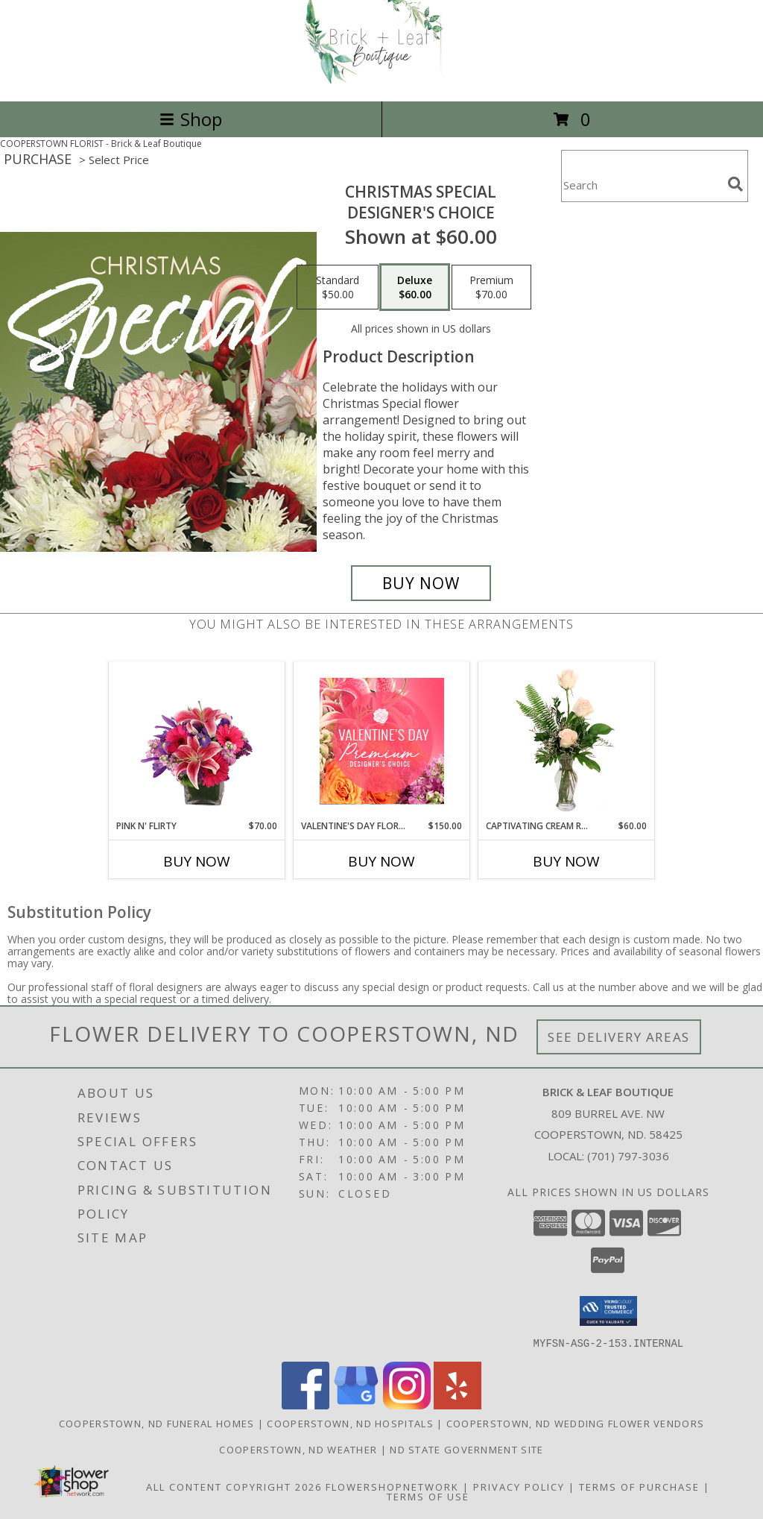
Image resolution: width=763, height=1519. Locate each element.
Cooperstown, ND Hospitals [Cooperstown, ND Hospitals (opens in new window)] (350, 1423)
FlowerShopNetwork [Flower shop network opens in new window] (392, 1486)
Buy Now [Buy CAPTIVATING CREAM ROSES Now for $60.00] (566, 861)
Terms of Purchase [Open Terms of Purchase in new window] (639, 1486)
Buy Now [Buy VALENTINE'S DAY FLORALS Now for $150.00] (381, 861)
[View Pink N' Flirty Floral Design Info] (197, 741)
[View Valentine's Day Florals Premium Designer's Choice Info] (382, 741)
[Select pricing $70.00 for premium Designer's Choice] (491, 287)
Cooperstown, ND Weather (298, 1449)
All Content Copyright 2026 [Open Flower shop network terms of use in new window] (234, 1486)
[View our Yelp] (457, 1404)
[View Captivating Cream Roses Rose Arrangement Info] (566, 741)
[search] (735, 184)
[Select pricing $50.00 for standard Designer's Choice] (337, 287)
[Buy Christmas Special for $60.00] (421, 583)
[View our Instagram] (407, 1404)
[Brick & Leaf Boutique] (381, 79)
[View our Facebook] (305, 1404)
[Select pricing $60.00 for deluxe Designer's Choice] (415, 287)
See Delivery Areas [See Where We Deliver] (619, 1036)
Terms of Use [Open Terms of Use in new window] (428, 1496)
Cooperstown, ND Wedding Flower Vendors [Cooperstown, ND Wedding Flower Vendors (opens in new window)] (575, 1423)
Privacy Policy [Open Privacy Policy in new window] (519, 1486)
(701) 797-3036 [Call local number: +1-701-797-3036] (628, 1155)
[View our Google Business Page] (356, 1404)
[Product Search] (641, 185)
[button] (608, 1311)
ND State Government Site (466, 1449)
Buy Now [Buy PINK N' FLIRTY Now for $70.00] (196, 861)
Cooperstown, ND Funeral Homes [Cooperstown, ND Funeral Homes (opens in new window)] (157, 1423)
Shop (190, 119)
